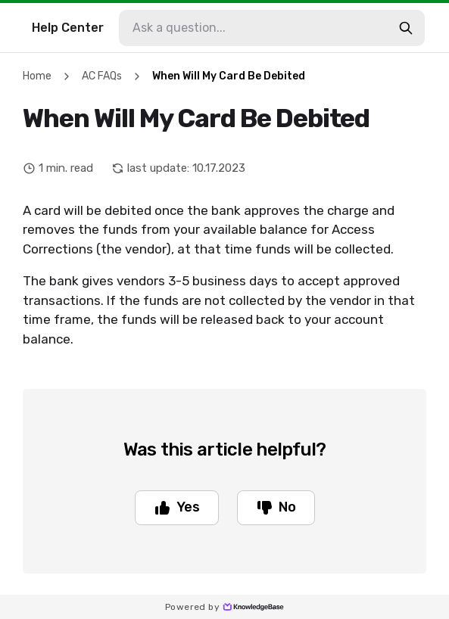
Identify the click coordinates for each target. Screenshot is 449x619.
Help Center (68, 27)
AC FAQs (102, 76)
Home (37, 76)
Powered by (224, 607)
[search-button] (405, 28)
